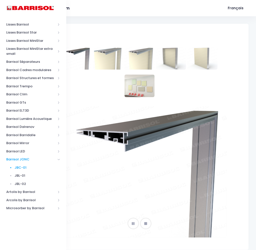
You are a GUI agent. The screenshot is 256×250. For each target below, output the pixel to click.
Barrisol (92, 244)
